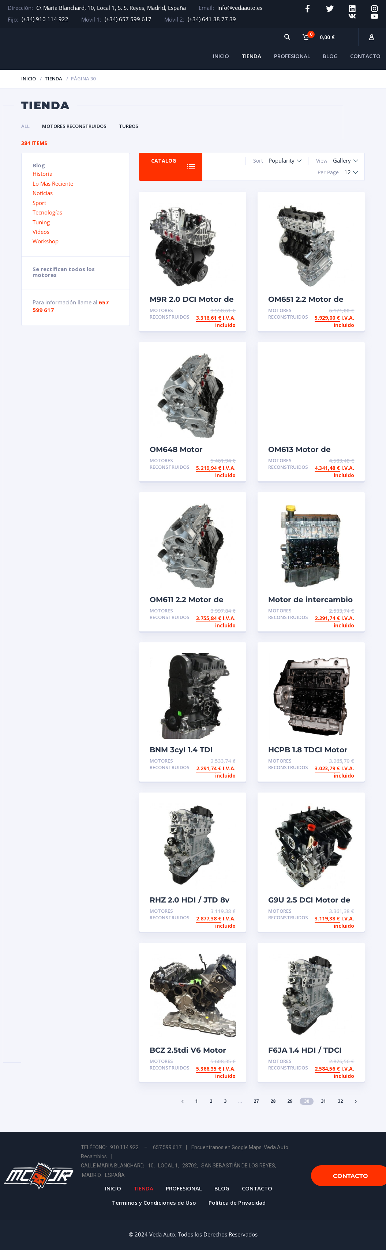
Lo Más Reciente (53, 183)
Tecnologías (47, 212)
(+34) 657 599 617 (128, 19)
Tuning (41, 222)
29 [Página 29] (289, 1101)
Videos (41, 231)
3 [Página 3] (225, 1101)
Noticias (43, 193)
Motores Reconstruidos (74, 126)
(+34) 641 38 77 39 (212, 19)
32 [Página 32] (340, 1101)
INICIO (221, 56)
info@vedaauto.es (239, 7)
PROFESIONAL (292, 56)
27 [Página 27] (256, 1101)
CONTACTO (365, 56)
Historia (42, 173)
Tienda (53, 78)
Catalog (163, 160)
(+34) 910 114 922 (45, 19)
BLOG (330, 56)
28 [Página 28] (273, 1101)
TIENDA (251, 56)
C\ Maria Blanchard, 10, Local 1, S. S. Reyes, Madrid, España (111, 7)
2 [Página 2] (211, 1101)
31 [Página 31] (323, 1101)
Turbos (128, 126)
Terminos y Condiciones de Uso (154, 1202)
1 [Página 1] (196, 1101)
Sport (39, 202)
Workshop (46, 241)
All (25, 126)
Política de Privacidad (237, 1202)
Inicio (28, 78)
